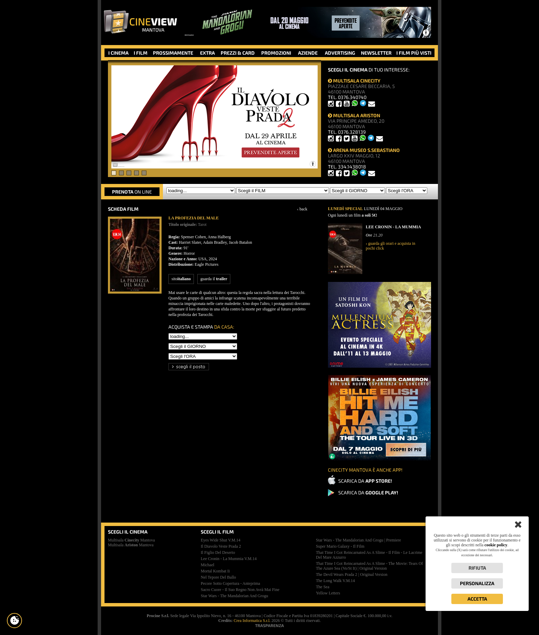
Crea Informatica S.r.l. (252, 620)
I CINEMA (118, 53)
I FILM (140, 53)
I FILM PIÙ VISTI (413, 53)
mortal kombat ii (215, 571)
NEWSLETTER (376, 53)
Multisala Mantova (131, 540)
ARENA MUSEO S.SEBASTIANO (364, 150)
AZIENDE (308, 53)
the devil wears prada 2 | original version (351, 574)
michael (207, 564)
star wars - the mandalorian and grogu (234, 595)
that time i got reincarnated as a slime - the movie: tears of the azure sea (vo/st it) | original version (369, 566)
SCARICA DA (365, 481)
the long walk (335, 580)
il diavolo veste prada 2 (221, 546)
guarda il (213, 278)
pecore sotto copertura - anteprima (230, 583)
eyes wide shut (220, 540)
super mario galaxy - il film (340, 546)
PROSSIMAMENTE (173, 53)
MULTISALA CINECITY (354, 81)
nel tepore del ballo (218, 577)
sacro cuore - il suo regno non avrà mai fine (240, 589)
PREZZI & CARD (238, 53)
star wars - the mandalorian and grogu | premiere (358, 540)
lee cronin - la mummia (229, 558)
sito (181, 278)
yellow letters (328, 593)
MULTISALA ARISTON (354, 115)
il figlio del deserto (218, 552)
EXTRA (207, 53)
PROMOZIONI (276, 53)
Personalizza (477, 583)
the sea (322, 586)
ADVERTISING (340, 53)
